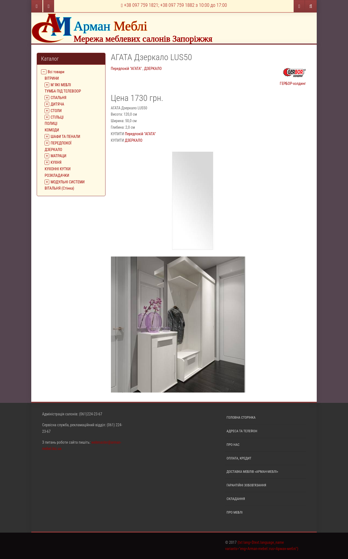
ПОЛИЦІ (51, 123)
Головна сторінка (241, 417)
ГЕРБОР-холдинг (293, 75)
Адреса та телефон (241, 431)
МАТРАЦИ (58, 156)
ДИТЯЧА (57, 104)
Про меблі (234, 512)
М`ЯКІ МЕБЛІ (61, 85)
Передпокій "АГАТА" (126, 68)
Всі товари (56, 72)
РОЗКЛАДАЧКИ (57, 175)
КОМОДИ (52, 130)
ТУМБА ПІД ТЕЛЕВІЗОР (63, 91)
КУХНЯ (56, 162)
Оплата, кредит (238, 458)
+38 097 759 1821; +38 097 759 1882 (174, 5)
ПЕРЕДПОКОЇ (61, 143)
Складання (235, 499)
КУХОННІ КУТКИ (57, 169)
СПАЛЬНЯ (58, 97)
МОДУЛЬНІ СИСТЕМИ (68, 182)
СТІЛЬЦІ (57, 117)
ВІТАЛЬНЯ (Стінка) (59, 188)
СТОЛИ (56, 111)
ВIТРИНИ (52, 78)
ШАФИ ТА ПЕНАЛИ (65, 136)
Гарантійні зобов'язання (246, 485)
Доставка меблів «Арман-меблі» (252, 472)
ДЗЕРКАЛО (53, 149)
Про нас (233, 445)
